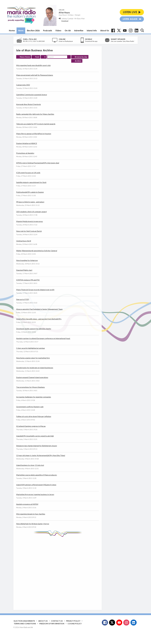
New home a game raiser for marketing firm (33, 358)
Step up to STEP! (22, 299)
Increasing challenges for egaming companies (33, 397)
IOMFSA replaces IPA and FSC (28, 280)
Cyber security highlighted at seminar (30, 348)
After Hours (64, 12)
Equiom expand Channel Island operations (32, 377)
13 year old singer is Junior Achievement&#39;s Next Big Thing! (40, 455)
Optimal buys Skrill (23, 241)
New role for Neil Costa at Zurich (29, 231)
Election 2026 (33, 30)
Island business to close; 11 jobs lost (30, 465)
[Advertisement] (58, 571)
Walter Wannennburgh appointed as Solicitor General (36, 251)
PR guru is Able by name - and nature (30, 202)
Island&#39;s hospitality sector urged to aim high (35, 436)
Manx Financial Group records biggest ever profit (35, 290)
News (21, 30)
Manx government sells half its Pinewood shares (34, 75)
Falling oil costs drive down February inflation (33, 416)
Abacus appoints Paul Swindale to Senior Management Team (39, 309)
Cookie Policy (75, 623)
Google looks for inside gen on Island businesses (34, 368)
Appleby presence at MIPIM (27, 504)
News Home (25, 57)
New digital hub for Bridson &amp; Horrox (32, 524)
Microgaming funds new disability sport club (33, 65)
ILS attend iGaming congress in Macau (31, 426)
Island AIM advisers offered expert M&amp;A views (36, 485)
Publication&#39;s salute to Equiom (30, 192)
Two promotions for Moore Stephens (30, 387)
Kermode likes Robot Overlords (28, 104)
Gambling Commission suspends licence (31, 94)
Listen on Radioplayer (66, 41)
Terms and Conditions (25, 623)
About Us (104, 30)
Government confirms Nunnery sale (29, 407)
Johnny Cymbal (67, 18)
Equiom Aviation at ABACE (26, 143)
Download (64, 21)
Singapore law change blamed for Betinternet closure (36, 446)
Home (12, 30)
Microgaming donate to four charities (30, 514)
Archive (78, 61)
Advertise (78, 30)
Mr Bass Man (79, 18)
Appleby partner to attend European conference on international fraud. (43, 338)
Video (58, 30)
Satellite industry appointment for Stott (31, 182)
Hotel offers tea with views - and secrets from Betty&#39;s (38, 319)
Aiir (32, 627)
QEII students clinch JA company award (31, 212)
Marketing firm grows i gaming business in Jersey (35, 494)
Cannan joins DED (23, 85)
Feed (37, 57)
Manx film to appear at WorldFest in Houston (33, 133)
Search (69, 57)
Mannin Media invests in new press (29, 221)
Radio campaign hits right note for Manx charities (35, 114)
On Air (68, 30)
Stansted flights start (24, 270)
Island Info (92, 30)
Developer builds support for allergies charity (33, 329)
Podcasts (47, 30)
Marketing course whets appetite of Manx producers (36, 475)
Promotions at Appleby (25, 153)
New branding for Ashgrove (27, 260)
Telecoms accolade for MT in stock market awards (35, 124)
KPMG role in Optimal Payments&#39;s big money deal (37, 163)
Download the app (91, 41)
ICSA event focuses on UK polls (28, 173)
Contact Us (57, 621)
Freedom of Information (51, 623)
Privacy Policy (73, 621)
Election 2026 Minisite (24, 621)
